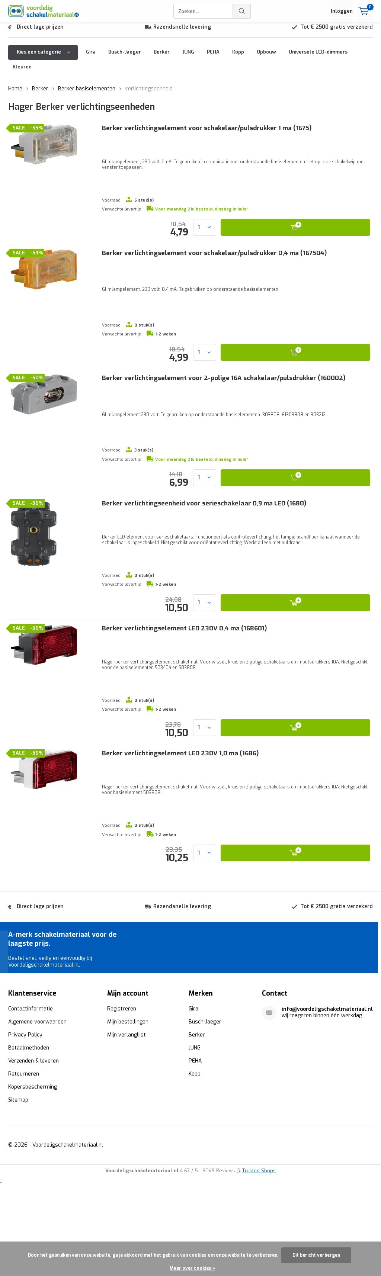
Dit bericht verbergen (316, 1255)
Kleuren (22, 72)
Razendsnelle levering (182, 32)
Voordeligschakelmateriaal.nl (67, 1226)
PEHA (213, 57)
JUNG (188, 57)
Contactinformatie (30, 1090)
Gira (91, 57)
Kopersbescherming (32, 1168)
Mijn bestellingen (127, 1103)
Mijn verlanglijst (126, 1116)
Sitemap (18, 1181)
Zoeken (242, 11)
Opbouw (266, 57)
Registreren (121, 1090)
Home (15, 94)
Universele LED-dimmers (318, 57)
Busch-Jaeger (124, 57)
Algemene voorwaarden (37, 1103)
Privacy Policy (25, 1116)
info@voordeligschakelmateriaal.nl (327, 1090)
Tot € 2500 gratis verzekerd (336, 32)
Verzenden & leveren (33, 1142)
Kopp (238, 57)
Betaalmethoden (28, 1129)
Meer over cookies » (192, 1268)
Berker (162, 57)
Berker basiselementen (86, 94)
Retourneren (23, 1155)
